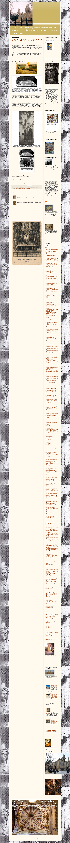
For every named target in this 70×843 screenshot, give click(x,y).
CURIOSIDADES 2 (49, 442)
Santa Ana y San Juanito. (50, 608)
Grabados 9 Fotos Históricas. (50, 517)
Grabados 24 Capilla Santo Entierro (51, 490)
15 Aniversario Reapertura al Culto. (51, 263)
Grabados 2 (47, 485)
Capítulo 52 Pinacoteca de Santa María (52, 378)
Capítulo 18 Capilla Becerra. (50, 305)
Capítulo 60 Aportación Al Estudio (51, 395)
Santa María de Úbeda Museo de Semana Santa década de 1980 (52, 615)
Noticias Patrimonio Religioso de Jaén (52, 579)
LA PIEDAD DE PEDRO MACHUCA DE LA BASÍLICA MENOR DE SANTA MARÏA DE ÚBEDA (27, 40)
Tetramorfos (48, 622)
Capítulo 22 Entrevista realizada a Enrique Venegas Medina (51, 315)
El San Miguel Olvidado (49, 451)
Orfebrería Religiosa (49, 587)
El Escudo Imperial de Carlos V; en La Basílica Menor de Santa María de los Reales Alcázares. (52, 449)
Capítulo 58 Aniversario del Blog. (51, 390)
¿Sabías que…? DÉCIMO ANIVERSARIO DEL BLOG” (50, 255)
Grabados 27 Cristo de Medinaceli (51, 495)
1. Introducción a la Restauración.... (51, 259)
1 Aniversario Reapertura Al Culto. (51, 258)
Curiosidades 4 (48, 444)
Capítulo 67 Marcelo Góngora (50, 407)
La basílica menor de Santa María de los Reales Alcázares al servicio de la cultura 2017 (52, 534)
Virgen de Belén (48, 638)
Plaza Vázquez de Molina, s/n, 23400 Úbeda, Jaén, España (23, 188)
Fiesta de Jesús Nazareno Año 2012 (51, 454)
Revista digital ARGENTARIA (51, 730)
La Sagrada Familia (49, 551)
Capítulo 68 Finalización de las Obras (51, 408)
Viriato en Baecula (49, 731)
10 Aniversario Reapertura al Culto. (51, 260)
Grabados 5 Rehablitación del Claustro (52, 508)
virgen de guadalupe (49, 639)
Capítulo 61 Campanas (49, 396)
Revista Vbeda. (48, 600)
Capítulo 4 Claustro (49, 352)
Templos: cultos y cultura (50, 621)
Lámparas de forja (48, 554)
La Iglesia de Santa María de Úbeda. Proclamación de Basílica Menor (51, 542)
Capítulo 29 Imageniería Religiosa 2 (51, 329)
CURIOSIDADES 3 (49, 443)
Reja (46, 597)
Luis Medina (48, 557)
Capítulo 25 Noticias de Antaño (50, 321)
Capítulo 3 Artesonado (49, 330)
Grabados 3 (47, 500)
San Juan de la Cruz (49, 606)
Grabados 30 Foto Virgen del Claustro (51, 501)
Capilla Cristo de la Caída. (50, 279)
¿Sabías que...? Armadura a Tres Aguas (52, 249)
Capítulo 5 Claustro (49, 372)
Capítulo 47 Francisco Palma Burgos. (51, 367)
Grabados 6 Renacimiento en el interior (52, 512)
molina (47, 563)
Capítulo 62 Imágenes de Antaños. (51, 399)
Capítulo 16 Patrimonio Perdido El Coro (52, 300)
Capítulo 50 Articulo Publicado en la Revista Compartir (51, 374)
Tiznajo (47, 623)
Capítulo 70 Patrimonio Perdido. (51, 415)
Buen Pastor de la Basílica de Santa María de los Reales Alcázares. (51, 278)
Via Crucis (47, 634)
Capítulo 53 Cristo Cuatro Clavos (51, 380)
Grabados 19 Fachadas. (49, 484)
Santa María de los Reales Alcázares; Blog (33, 801)
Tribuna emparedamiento (50, 628)
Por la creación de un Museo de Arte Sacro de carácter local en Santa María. (52, 594)
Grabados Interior (48, 518)
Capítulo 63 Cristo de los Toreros (51, 400)
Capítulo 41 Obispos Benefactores (51, 356)
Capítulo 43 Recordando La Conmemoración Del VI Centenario (51, 360)
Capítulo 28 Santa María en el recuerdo (52, 325)
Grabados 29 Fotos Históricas (50, 498)
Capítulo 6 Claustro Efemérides (50, 394)
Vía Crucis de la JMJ (49, 635)
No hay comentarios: (21, 185)
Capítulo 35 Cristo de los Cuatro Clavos (52, 339)
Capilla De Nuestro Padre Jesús (50, 283)
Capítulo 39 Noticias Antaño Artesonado (52, 348)
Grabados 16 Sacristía (49, 480)
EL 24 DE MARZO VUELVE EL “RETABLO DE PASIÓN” (51, 446)
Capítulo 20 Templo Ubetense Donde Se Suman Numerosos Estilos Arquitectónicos (52, 310)
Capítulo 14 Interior (49, 294)
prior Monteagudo (48, 596)
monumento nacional (49, 564)
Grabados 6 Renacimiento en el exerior (52, 510)
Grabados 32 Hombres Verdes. (50, 504)
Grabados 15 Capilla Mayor (50, 479)
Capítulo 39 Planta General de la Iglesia (52, 350)
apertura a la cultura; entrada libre (51, 275)
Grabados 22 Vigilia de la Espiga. (51, 489)
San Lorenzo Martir (49, 607)
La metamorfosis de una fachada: (51, 545)
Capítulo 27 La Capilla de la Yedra (51, 324)
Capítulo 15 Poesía (49, 297)
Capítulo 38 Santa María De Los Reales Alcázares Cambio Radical (52, 347)
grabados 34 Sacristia (49, 465)
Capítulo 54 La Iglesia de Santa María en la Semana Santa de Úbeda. (52, 382)
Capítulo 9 (47, 425)
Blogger (40, 838)
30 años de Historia (49, 266)
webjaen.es (47, 640)
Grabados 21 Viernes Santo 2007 (51, 488)
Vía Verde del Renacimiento (50, 718)
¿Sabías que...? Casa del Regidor (51, 251)
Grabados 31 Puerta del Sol (50, 503)
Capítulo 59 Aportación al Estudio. (51, 391)
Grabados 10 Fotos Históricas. (50, 470)
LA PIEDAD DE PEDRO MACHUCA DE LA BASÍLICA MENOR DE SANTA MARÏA (27, 187)
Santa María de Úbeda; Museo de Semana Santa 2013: (51, 617)
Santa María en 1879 (49, 618)
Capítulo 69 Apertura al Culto (50, 410)
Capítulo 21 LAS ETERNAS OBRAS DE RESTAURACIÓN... (51, 313)
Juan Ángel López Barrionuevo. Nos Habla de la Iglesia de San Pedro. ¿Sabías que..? (52, 530)
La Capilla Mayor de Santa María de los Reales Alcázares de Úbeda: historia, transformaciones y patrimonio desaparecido (51, 711)
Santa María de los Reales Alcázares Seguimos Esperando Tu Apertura (51, 610)
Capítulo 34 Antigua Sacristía (50, 338)
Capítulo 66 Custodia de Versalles (51, 406)
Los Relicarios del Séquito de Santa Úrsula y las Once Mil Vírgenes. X (51, 556)
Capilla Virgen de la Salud (50, 285)
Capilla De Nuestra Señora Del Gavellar (52, 281)
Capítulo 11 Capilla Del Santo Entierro (52, 289)
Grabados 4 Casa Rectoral (50, 507)
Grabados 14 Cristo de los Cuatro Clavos (52, 477)
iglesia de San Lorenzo (49, 522)
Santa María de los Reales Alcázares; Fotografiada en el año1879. (26, 195)
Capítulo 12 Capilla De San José (51, 291)
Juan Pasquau (48, 532)
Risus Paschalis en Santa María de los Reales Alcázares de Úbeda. (27, 201)
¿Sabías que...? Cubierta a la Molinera (51, 252)
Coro (47, 433)
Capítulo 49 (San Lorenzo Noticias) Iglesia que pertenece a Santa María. (51, 371)
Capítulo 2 (47, 308)
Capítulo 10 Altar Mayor (49, 288)
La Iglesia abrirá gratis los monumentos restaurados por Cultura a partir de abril (52, 537)
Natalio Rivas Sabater (49, 565)
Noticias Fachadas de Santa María (51, 578)
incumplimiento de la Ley (50, 524)
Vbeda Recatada (48, 693)
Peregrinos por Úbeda (49, 592)
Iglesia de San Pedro (49, 523)
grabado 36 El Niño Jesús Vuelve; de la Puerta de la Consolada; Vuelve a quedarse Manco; (52, 463)
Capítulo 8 (47, 424)
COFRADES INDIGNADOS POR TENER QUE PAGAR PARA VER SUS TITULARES (52, 431)
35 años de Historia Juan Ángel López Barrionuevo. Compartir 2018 (51, 268)
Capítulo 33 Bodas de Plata (50, 337)
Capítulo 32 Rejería (49, 336)
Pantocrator (48, 589)
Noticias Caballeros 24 (49, 575)
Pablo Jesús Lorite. (49, 588)
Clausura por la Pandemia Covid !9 (51, 429)
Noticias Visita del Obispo (50, 583)
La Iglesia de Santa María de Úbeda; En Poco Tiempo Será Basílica (52, 540)
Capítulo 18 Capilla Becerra (50, 304)
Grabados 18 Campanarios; (50, 483)
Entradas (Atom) (18, 192)
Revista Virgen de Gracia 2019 (50, 601)
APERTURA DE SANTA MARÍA (51, 276)
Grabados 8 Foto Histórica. (50, 516)
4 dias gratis (48, 270)
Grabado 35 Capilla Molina (50, 461)
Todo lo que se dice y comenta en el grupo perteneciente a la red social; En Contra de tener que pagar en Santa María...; (52, 626)
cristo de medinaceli (49, 436)
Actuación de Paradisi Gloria (50, 272)
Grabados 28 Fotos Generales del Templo (52, 496)
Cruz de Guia (48, 437)
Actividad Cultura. (49, 271)
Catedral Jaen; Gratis (49, 428)
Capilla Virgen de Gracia (49, 284)
